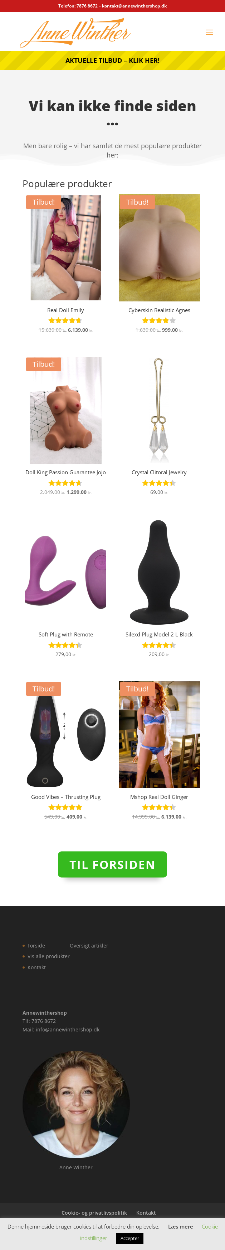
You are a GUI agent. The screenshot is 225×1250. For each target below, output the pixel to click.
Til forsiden (112, 864)
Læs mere (180, 1226)
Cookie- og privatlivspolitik (94, 1212)
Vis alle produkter (49, 956)
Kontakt (37, 967)
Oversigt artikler (89, 945)
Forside (36, 945)
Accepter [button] (130, 1238)
